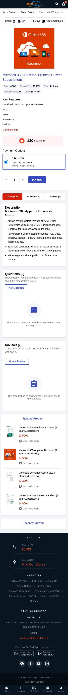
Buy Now (37, 179)
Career (32, 596)
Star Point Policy (16, 596)
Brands (34, 601)
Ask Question (16, 288)
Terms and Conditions (18, 591)
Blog (42, 596)
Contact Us (54, 596)
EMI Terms (37, 581)
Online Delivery (25, 586)
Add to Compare (52, 21)
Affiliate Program (19, 581)
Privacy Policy (44, 586)
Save (35, 21)
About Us (52, 581)
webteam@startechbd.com (34, 638)
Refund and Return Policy (47, 591)
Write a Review (17, 361)
